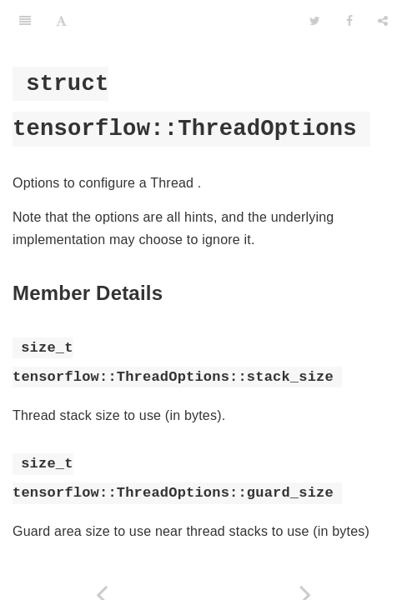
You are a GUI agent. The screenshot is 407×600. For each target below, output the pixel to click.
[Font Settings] (61, 21)
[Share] (382, 21)
